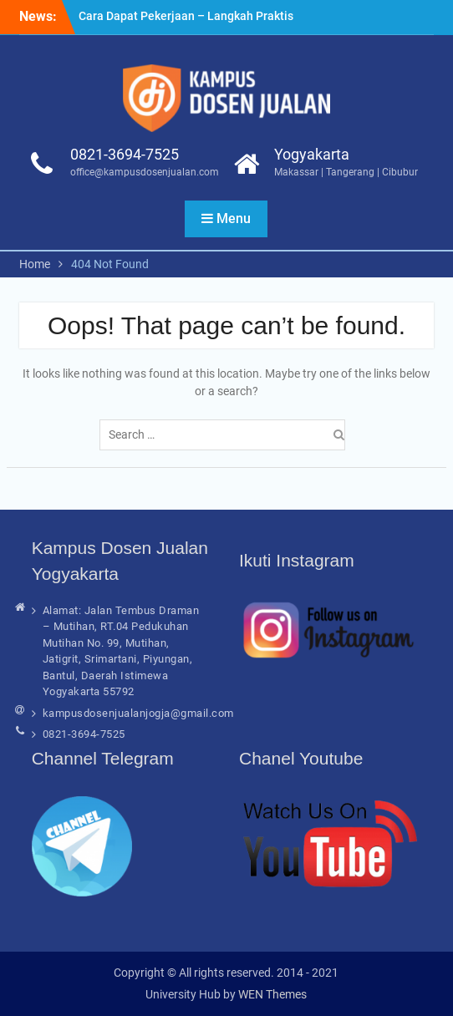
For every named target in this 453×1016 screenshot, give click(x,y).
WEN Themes (272, 994)
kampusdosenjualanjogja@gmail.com (138, 713)
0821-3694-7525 (124, 154)
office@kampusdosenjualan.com (144, 172)
